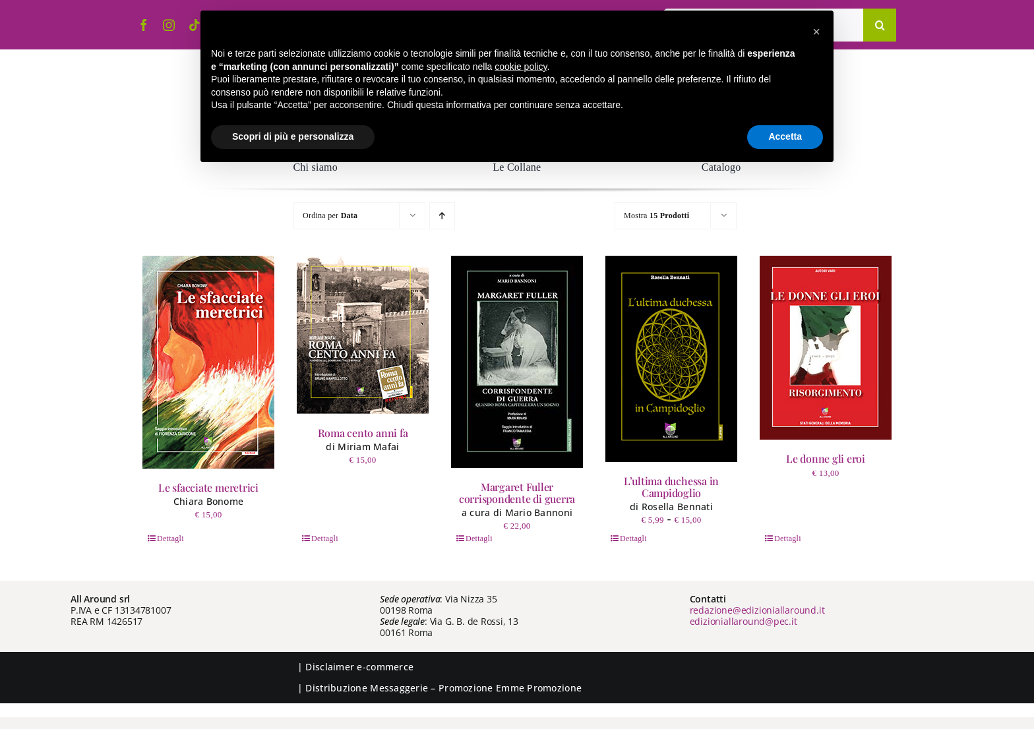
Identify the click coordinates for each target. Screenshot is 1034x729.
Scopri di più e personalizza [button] (292, 136)
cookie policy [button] (521, 66)
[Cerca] (879, 25)
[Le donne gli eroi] (826, 348)
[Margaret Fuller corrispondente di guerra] (517, 362)
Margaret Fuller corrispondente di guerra (517, 493)
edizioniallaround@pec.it (743, 621)
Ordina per (330, 215)
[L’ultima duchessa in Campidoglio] (671, 359)
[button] (816, 31)
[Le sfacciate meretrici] (208, 362)
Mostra (656, 215)
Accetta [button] (785, 136)
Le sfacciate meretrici (208, 487)
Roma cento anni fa (363, 433)
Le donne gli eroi (825, 458)
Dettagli (170, 538)
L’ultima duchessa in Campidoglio (671, 487)
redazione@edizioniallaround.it (757, 610)
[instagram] (169, 25)
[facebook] (144, 25)
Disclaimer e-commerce (359, 666)
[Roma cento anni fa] (363, 335)
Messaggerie (399, 688)
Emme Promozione (539, 688)
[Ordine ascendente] (442, 215)
